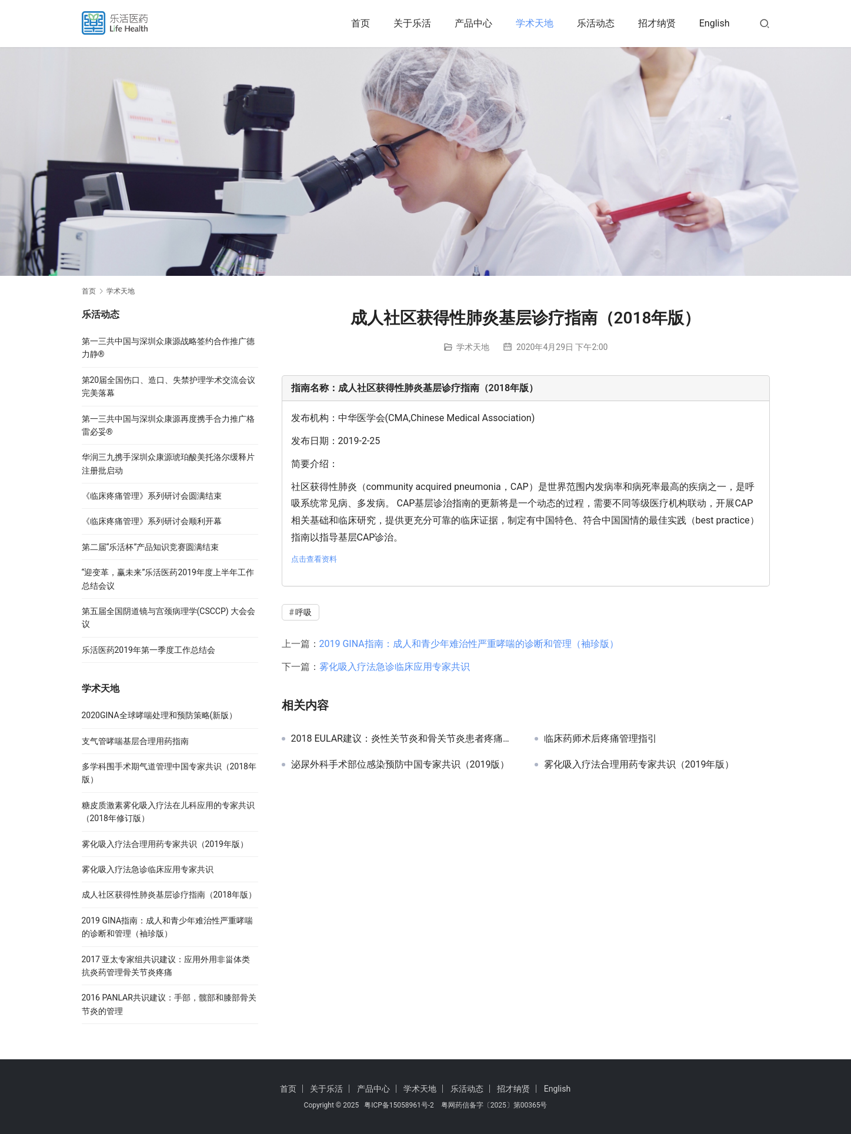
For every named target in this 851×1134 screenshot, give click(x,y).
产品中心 (473, 23)
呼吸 (303, 612)
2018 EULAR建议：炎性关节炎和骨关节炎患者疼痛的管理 (404, 738)
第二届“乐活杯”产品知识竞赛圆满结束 (150, 547)
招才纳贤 (657, 23)
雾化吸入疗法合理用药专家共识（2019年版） (639, 764)
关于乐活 (412, 23)
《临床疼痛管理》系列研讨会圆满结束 (152, 496)
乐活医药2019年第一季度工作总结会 (148, 650)
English (714, 23)
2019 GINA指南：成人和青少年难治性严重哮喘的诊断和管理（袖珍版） (469, 643)
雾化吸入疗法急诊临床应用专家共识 (394, 666)
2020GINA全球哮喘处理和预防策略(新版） (160, 715)
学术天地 (534, 23)
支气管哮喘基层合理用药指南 (135, 741)
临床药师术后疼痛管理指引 (600, 738)
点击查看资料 (314, 559)
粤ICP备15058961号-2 (399, 1105)
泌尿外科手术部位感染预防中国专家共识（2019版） (400, 764)
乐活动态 (596, 23)
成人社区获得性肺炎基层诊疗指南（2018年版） (169, 894)
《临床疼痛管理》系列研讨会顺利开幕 (152, 521)
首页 (360, 23)
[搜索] (764, 23)
